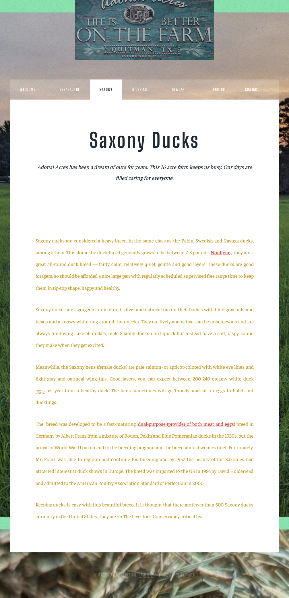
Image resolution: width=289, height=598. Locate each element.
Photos (219, 89)
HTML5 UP (146, 574)
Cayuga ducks (238, 240)
